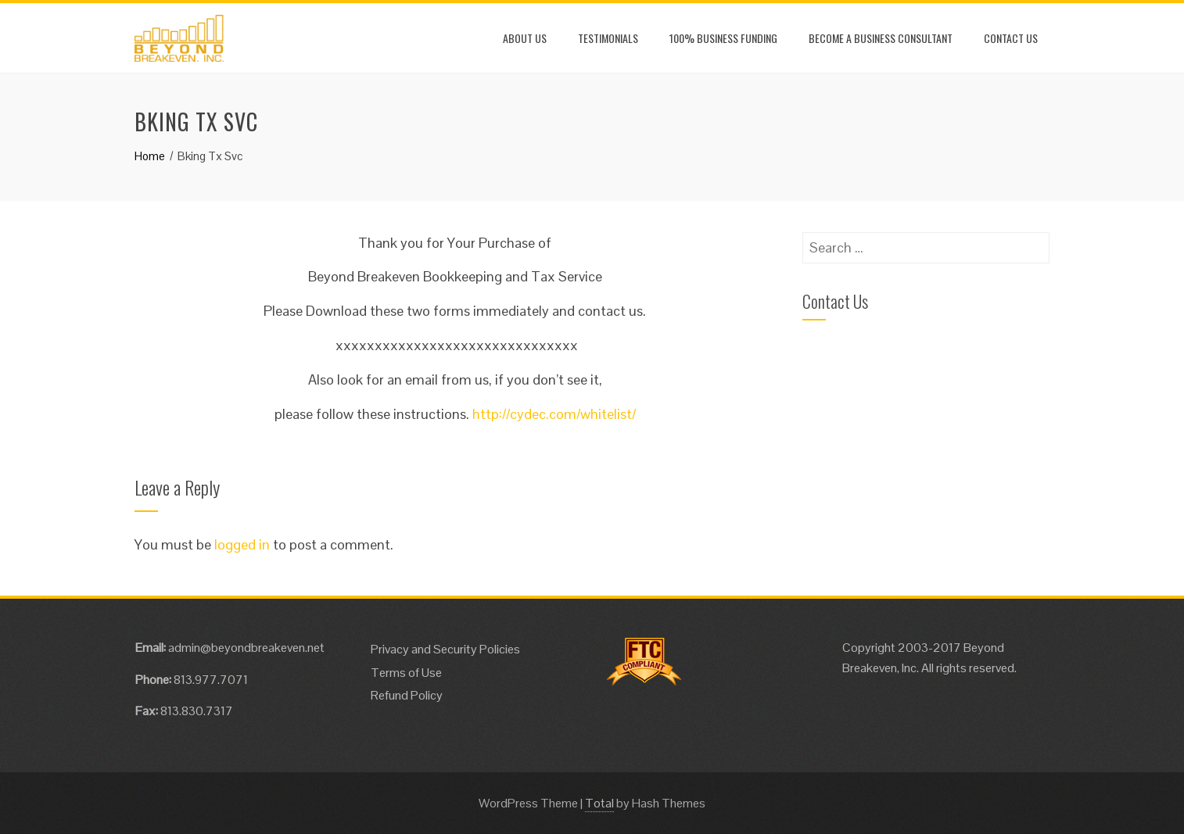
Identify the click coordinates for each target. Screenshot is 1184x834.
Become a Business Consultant (881, 38)
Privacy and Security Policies (445, 649)
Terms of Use (406, 672)
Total (599, 803)
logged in (242, 544)
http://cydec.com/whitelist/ (554, 414)
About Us (525, 38)
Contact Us (1011, 38)
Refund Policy (407, 695)
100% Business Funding (723, 38)
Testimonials (608, 38)
